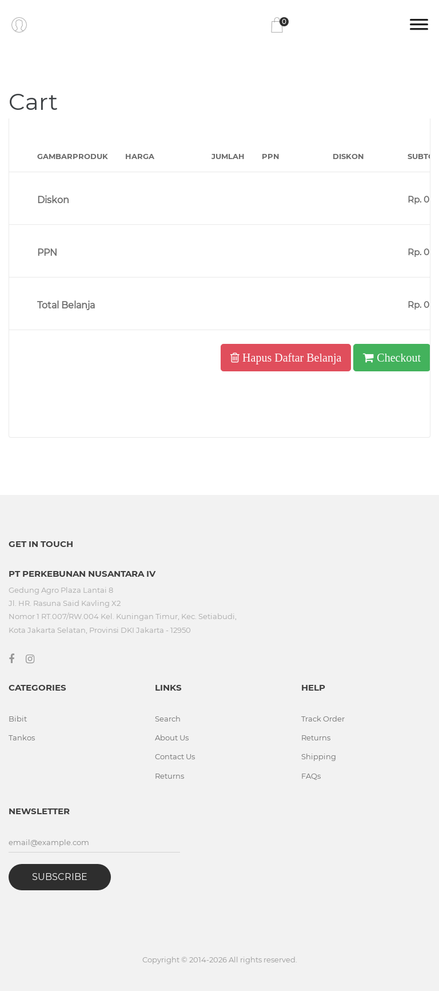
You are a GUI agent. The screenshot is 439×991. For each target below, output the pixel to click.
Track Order (323, 718)
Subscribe (59, 876)
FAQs (311, 775)
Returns (169, 775)
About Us (172, 737)
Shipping (318, 756)
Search (168, 718)
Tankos (22, 737)
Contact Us (175, 756)
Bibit (18, 718)
